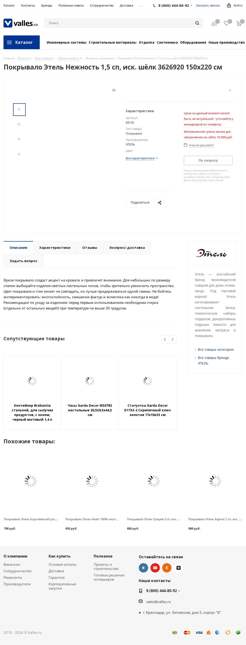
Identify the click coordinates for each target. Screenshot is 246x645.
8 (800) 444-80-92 (161, 590)
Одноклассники (166, 567)
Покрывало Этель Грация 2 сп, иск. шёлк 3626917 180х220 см (170, 519)
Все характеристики (140, 158)
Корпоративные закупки (62, 586)
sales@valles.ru (158, 601)
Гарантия (56, 577)
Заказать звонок (208, 5)
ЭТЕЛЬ (130, 144)
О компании (15, 556)
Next (172, 340)
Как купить (60, 556)
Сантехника (167, 42)
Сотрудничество (18, 571)
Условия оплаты (62, 564)
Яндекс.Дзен (178, 567)
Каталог (24, 42)
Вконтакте (143, 567)
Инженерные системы (66, 42)
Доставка (56, 571)
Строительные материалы (112, 42)
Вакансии (12, 564)
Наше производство (227, 42)
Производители (17, 584)
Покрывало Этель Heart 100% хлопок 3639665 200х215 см (106, 519)
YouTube (155, 567)
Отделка (146, 42)
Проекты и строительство (106, 566)
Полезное (103, 556)
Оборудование (193, 42)
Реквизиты (13, 577)
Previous (165, 340)
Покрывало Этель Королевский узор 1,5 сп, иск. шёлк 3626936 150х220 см (57, 519)
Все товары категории (216, 349)
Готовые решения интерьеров (109, 577)
